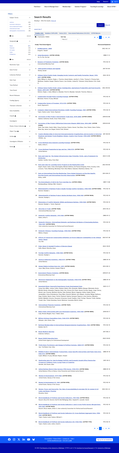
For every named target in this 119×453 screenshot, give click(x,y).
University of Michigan (104, 448)
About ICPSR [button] (111, 6)
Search (100, 25)
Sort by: (63, 37)
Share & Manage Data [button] (51, 6)
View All (108, 25)
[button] (12, 36)
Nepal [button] (11, 46)
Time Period (13, 90)
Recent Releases (15, 95)
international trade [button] (15, 28)
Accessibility (48, 438)
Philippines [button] (13, 54)
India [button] (11, 52)
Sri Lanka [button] (12, 50)
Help (72, 438)
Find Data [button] (37, 6)
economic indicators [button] (15, 24)
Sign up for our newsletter (104, 440)
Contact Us (66, 438)
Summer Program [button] (80, 6)
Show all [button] (53, 21)
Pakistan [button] (12, 48)
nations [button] (12, 22)
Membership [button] (66, 6)
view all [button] (28, 36)
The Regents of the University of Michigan (52, 448)
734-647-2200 (67, 440)
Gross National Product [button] (16, 26)
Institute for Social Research (85, 448)
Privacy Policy (57, 438)
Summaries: (41, 37)
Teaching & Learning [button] (96, 6)
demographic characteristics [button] (17, 30)
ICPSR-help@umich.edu (54, 440)
